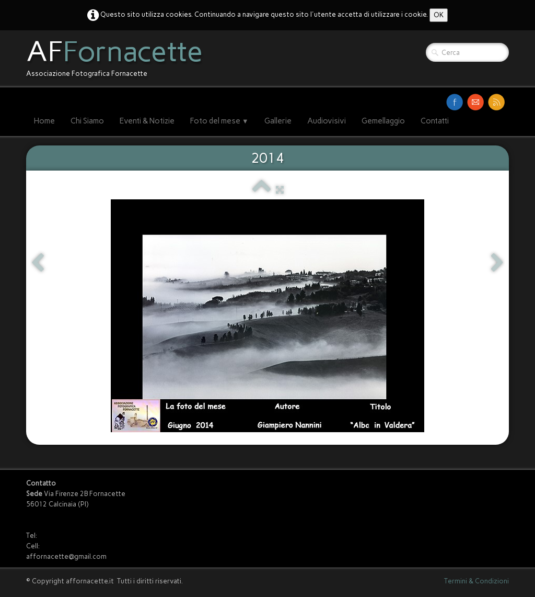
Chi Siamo (87, 121)
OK (439, 15)
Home (44, 121)
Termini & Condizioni (476, 581)
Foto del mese (219, 121)
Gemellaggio (383, 121)
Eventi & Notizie (147, 121)
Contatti (435, 121)
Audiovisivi (326, 121)
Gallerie (278, 121)
